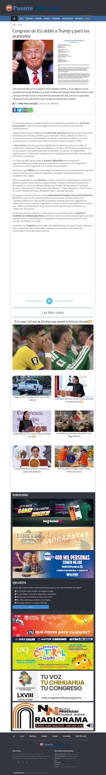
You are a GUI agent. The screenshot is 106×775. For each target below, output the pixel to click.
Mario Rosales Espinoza (65, 758)
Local (21, 18)
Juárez (59, 765)
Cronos (47, 18)
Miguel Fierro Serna (67, 754)
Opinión (38, 18)
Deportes (79, 18)
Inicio (14, 25)
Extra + (88, 18)
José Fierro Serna (66, 756)
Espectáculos (67, 18)
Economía (56, 18)
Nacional (29, 18)
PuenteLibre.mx (19, 773)
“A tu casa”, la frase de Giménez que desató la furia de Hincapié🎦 (53, 321)
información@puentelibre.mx (66, 767)
